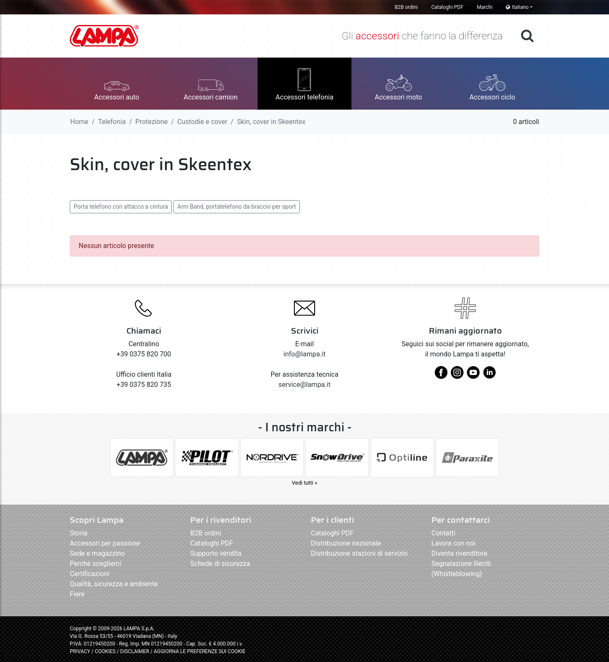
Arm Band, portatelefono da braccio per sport (236, 206)
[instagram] (457, 376)
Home (79, 122)
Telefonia (112, 122)
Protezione (151, 122)
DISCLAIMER (135, 651)
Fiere (77, 594)
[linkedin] (489, 376)
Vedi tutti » (304, 483)
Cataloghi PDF (447, 7)
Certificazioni (89, 574)
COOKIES (105, 651)
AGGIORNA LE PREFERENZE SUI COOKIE (199, 651)
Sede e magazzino (97, 553)
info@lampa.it (304, 354)
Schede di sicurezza (220, 564)
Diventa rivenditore (459, 553)
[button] (117, 84)
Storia (79, 533)
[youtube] (473, 376)
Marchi (485, 7)
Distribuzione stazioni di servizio (359, 553)
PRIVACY (80, 651)
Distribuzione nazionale (346, 543)
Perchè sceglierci (95, 564)
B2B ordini (406, 7)
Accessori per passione (105, 543)
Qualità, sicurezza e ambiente (114, 584)
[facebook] (441, 376)
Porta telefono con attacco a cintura (121, 206)
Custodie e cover (202, 122)
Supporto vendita (215, 553)
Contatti (443, 533)
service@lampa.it (305, 385)
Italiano (517, 7)
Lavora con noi (453, 543)
